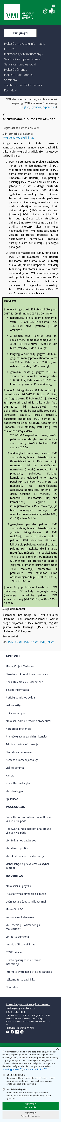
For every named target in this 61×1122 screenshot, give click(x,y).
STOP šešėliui (14, 952)
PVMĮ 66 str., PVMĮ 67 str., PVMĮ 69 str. (31, 642)
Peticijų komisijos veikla (20, 698)
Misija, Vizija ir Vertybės (20, 666)
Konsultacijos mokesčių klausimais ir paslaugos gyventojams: (28, 1006)
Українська (49, 107)
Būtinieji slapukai (13, 1074)
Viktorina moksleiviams (20, 917)
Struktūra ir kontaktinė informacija (27, 674)
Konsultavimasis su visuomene (24, 682)
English (24, 107)
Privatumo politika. (33, 1069)
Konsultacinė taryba (18, 783)
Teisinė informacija (17, 690)
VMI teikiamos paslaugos (21, 841)
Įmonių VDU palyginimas (20, 944)
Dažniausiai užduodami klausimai (26, 902)
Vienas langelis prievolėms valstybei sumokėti (27, 866)
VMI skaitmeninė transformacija (25, 856)
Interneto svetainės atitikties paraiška (29, 972)
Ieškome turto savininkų (20, 980)
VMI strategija (14, 791)
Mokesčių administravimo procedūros (29, 721)
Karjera (10, 776)
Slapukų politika (10, 1069)
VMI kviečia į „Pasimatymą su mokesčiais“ (23, 927)
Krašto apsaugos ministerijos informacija (23, 962)
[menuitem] (24, 43)
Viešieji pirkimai (15, 768)
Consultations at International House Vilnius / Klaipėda (28, 819)
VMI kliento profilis (17, 848)
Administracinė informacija (22, 744)
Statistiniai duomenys (19, 752)
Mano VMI (28, 1028)
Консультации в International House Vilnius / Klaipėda (28, 831)
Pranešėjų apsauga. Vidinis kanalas (27, 737)
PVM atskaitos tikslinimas (18, 138)
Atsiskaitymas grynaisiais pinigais (26, 894)
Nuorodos (12, 987)
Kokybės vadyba (15, 713)
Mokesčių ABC (14, 909)
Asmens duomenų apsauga (22, 760)
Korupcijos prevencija (18, 729)
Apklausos (12, 799)
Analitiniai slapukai (14, 1089)
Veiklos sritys (14, 705)
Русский (36, 107)
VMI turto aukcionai (17, 937)
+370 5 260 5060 (16, 1012)
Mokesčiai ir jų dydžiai (19, 886)
